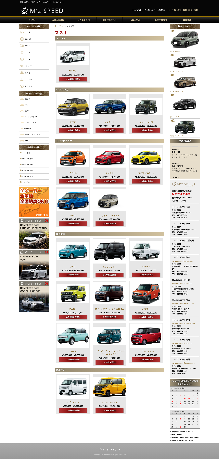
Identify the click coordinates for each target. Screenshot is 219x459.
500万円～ (25, 182)
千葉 (174, 10)
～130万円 (25, 153)
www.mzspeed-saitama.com (183, 303)
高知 (190, 10)
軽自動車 (25, 129)
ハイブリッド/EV (28, 117)
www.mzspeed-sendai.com (182, 261)
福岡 (196, 10)
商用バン (25, 140)
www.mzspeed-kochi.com (182, 343)
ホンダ (25, 46)
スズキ (25, 73)
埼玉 (179, 10)
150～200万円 (26, 164)
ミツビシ (26, 79)
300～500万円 (26, 176)
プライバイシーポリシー (109, 449)
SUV (24, 105)
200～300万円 (26, 170)
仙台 (168, 10)
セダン (25, 111)
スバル (25, 52)
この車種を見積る (73, 79)
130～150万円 (26, 159)
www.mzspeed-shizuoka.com (183, 323)
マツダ (25, 59)
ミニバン (25, 99)
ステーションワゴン (30, 135)
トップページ (61, 26)
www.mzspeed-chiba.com (182, 284)
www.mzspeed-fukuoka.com (183, 363)
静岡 (185, 10)
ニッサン (26, 39)
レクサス (26, 86)
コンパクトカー (28, 123)
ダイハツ (26, 66)
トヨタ (25, 32)
